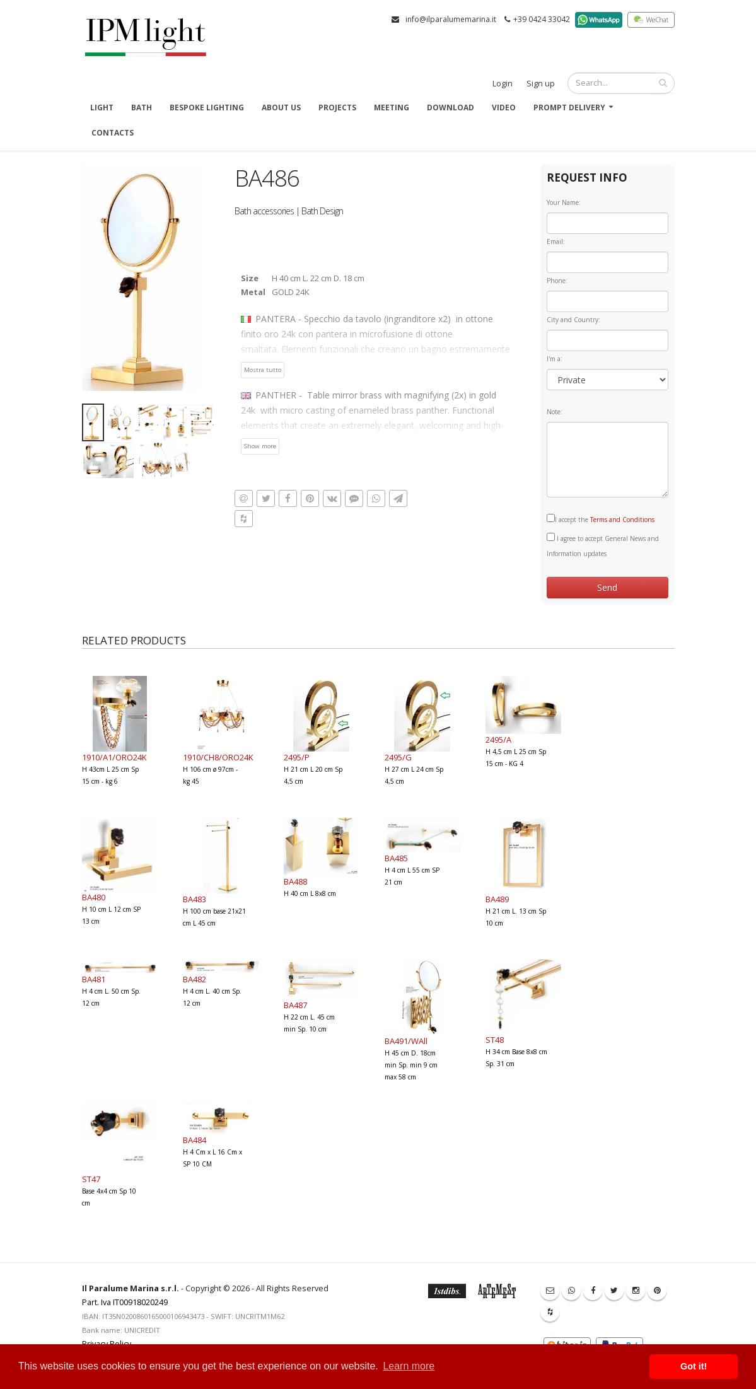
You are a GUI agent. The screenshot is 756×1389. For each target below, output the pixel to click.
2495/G (398, 757)
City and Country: (573, 319)
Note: (554, 411)
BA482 (194, 979)
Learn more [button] (408, 1366)
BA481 (93, 979)
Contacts (112, 132)
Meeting (391, 107)
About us (281, 107)
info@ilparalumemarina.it (450, 19)
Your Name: (564, 202)
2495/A (498, 739)
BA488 (295, 881)
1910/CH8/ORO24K (218, 757)
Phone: (557, 280)
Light (101, 107)
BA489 (497, 899)
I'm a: (554, 358)
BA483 (194, 899)
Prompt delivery (569, 107)
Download (450, 107)
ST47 (91, 1179)
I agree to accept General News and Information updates (603, 545)
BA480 (93, 897)
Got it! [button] (693, 1366)
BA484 (194, 1140)
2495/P (297, 757)
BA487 (295, 1005)
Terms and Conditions (622, 519)
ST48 (495, 1039)
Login (502, 83)
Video (504, 107)
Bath (141, 107)
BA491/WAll (406, 1041)
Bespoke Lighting (207, 107)
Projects (337, 107)
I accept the (600, 519)
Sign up (540, 83)
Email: (556, 241)
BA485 (396, 858)
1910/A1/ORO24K (114, 757)
